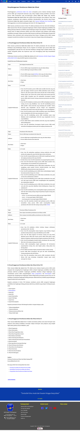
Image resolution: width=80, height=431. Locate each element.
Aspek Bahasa (12, 290)
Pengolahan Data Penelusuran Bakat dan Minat (21, 371)
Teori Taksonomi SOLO (62, 59)
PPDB (33, 1)
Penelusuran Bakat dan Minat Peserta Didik (20, 367)
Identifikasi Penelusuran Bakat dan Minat (20, 369)
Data (19, 1)
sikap (33, 273)
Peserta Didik (23, 414)
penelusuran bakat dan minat (24, 11)
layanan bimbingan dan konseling (43, 21)
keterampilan (48, 273)
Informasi (38, 1)
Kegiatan (24, 1)
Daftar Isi (22, 418)
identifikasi (36, 74)
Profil (14, 1)
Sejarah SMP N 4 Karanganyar (26, 406)
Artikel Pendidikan (11, 379)
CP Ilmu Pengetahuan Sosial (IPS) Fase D (66, 81)
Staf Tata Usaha (24, 412)
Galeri (28, 1)
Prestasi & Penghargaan (25, 416)
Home (10, 1)
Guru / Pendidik (23, 410)
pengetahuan (38, 273)
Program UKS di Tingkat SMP (64, 70)
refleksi (48, 204)
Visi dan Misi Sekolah (25, 408)
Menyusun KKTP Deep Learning (64, 130)
